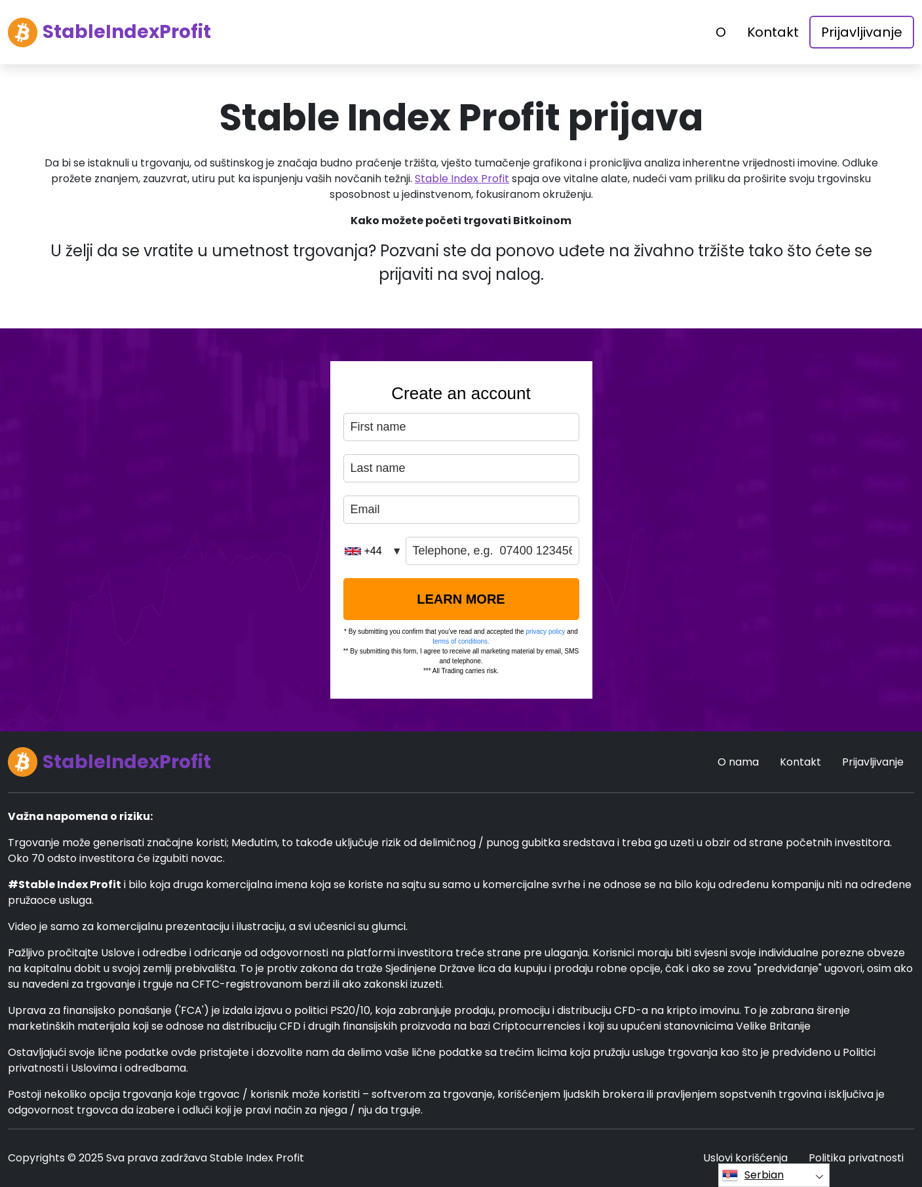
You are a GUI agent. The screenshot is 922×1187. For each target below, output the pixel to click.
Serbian (753, 1175)
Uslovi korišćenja (745, 1157)
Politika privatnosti (856, 1157)
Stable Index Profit (462, 178)
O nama (738, 761)
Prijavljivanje (861, 32)
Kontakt (773, 32)
